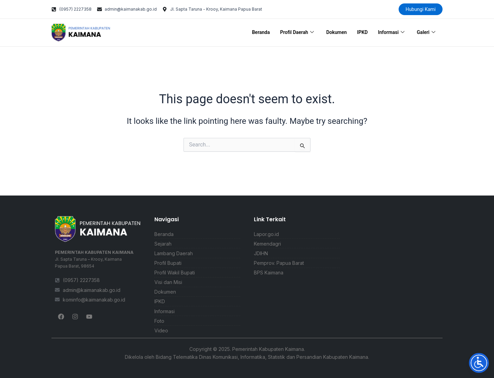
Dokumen (336, 32)
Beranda (261, 32)
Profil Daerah (297, 32)
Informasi (391, 32)
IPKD (362, 32)
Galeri (426, 32)
